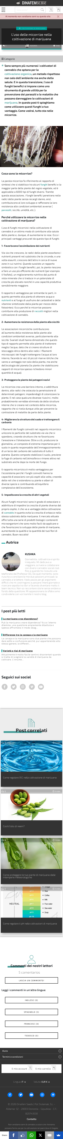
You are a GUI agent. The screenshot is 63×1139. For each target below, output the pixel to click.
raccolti (38, 311)
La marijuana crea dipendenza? (20, 618)
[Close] (58, 16)
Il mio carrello (58, 10)
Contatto (31, 1118)
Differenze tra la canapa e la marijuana (25, 634)
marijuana (11, 102)
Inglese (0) (31, 1000)
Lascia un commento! (31, 980)
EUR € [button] (44, 1081)
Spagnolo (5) (31, 1012)
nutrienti (6, 300)
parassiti (6, 209)
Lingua (17, 1081)
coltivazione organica (18, 74)
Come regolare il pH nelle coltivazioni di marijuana (30, 923)
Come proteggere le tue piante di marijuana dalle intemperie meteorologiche (29, 876)
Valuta (37, 1081)
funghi (43, 184)
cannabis (9, 512)
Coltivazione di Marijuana (33, 28)
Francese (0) (31, 1024)
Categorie (8, 58)
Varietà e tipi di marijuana (18, 650)
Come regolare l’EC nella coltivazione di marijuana (30, 777)
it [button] (23, 1081)
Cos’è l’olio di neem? (14, 826)
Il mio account (50, 10)
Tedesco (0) (31, 1036)
